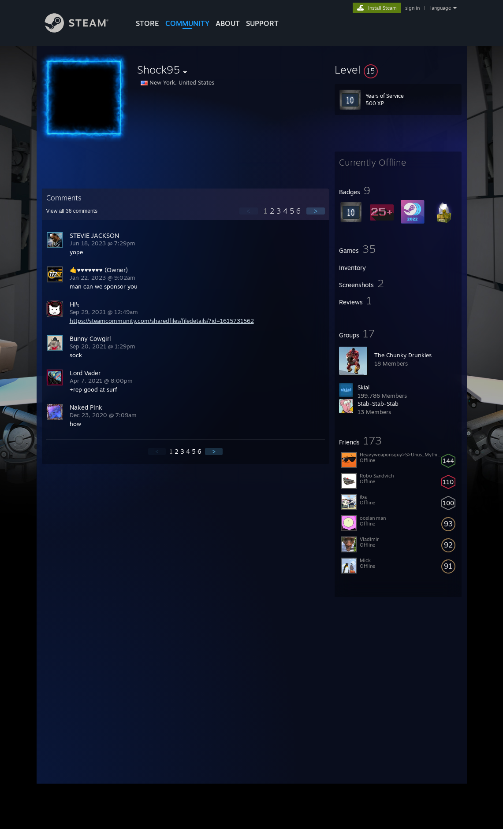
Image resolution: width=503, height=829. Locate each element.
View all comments (72, 211)
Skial (363, 387)
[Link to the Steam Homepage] (83, 30)
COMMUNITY (187, 23)
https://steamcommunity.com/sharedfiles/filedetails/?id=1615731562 (162, 320)
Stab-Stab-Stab (378, 403)
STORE (147, 23)
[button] (398, 69)
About (228, 23)
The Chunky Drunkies (403, 355)
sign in (412, 8)
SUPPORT (262, 23)
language (440, 8)
